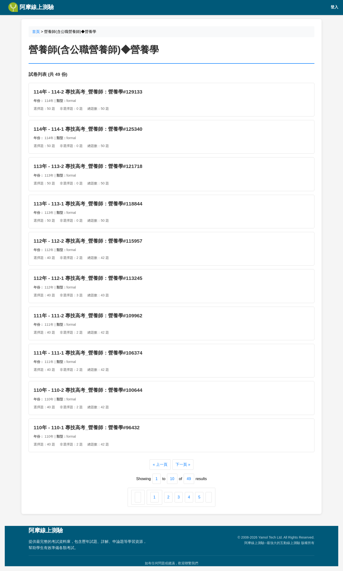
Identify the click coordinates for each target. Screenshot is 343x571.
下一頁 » (183, 464)
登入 (334, 7)
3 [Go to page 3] (179, 497)
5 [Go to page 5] (199, 497)
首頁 (36, 32)
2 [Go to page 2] (168, 497)
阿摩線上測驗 (31, 7)
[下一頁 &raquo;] (209, 497)
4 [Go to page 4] (189, 497)
